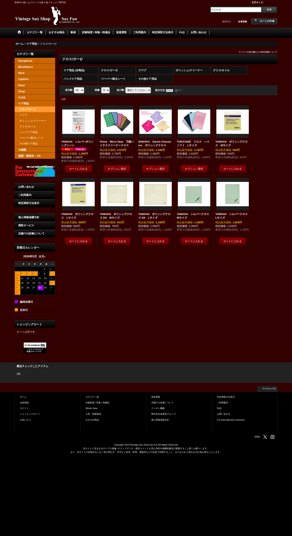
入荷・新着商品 (93, 414)
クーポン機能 (158, 408)
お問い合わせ (26, 186)
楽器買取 (155, 397)
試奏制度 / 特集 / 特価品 (97, 402)
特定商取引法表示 (28, 203)
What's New (92, 408)
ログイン (226, 21)
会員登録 (242, 21)
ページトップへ (269, 389)
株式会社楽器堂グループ (163, 414)
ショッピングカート (30, 414)
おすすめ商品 (92, 420)
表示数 (69, 90)
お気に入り (25, 420)
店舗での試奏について (31, 233)
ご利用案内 (24, 195)
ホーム (23, 397)
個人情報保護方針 (28, 217)
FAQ (219, 408)
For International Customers (231, 420)
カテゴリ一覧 (92, 397)
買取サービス (26, 225)
